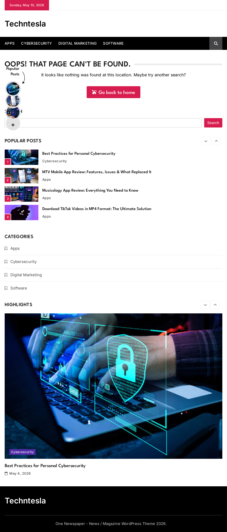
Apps (10, 43)
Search (13, 112)
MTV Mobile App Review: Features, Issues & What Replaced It (97, 172)
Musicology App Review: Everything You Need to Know (90, 191)
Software (113, 43)
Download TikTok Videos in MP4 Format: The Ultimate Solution (96, 209)
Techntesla (25, 23)
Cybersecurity (36, 43)
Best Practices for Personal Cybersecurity (78, 154)
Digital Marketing (77, 43)
